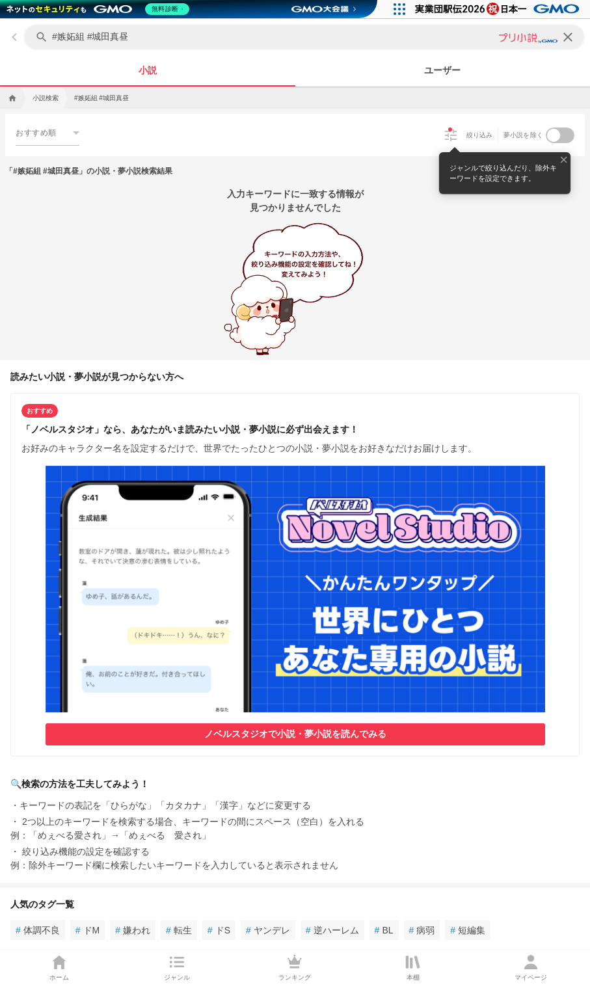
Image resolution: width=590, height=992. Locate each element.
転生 (179, 930)
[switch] (560, 135)
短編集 (467, 930)
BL (384, 930)
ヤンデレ (268, 930)
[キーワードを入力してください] (305, 37)
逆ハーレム (332, 930)
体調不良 (38, 930)
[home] (11, 98)
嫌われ (132, 930)
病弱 (422, 930)
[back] (14, 37)
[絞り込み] (450, 135)
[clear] (567, 37)
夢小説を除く (523, 135)
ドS (219, 930)
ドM (87, 930)
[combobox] (47, 132)
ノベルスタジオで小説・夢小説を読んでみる (295, 734)
